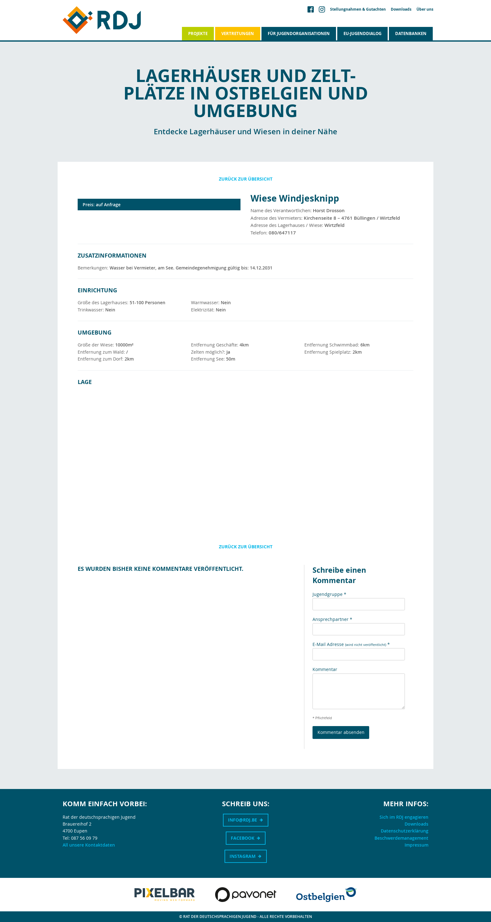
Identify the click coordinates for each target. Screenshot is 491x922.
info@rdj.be (242, 820)
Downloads (401, 9)
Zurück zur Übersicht (245, 179)
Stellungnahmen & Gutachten (358, 9)
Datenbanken (410, 33)
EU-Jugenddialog (362, 33)
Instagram (243, 856)
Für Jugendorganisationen (299, 33)
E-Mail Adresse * (351, 644)
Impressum (416, 845)
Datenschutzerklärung (404, 831)
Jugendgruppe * (329, 594)
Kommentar (325, 669)
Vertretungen (237, 33)
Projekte (198, 33)
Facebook (242, 838)
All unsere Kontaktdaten (89, 845)
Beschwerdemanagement (401, 838)
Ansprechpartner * (332, 619)
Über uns (424, 9)
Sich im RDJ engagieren (404, 817)
